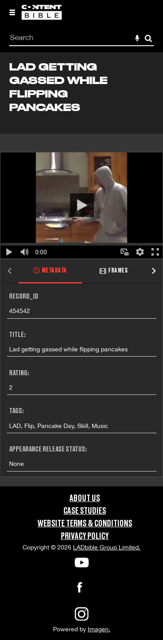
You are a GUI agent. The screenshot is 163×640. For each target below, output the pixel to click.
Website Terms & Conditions (84, 523)
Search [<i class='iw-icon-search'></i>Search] (148, 38)
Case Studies (84, 511)
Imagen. (99, 629)
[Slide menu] (12, 12)
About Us (85, 498)
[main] (81, 269)
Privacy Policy (85, 536)
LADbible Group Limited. (106, 547)
